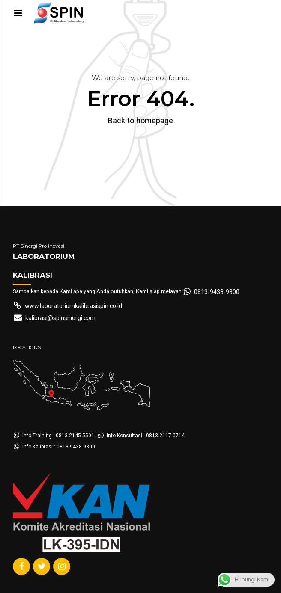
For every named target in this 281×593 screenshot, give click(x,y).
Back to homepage (140, 120)
